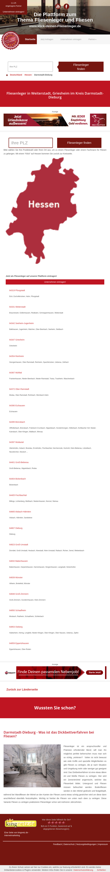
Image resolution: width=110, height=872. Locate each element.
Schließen (101, 870)
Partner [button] (93, 39)
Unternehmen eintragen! (55, 282)
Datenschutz (69, 844)
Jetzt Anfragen (46, 39)
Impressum (103, 844)
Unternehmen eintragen (70, 39)
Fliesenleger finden (81, 67)
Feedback (57, 844)
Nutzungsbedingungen (86, 844)
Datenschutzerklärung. (84, 870)
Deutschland (14, 75)
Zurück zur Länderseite (22, 689)
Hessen (28, 75)
